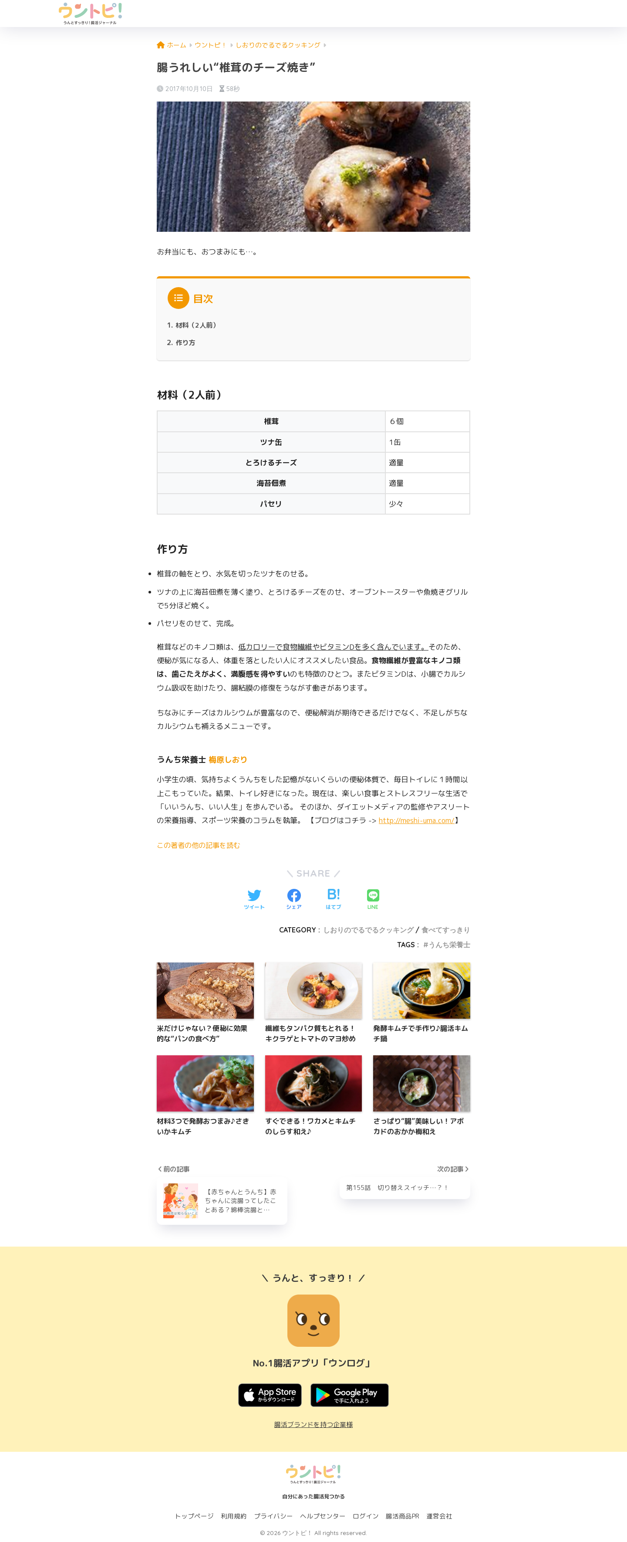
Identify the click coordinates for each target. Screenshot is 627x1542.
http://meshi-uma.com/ (419, 820)
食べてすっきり (445, 929)
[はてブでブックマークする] (333, 900)
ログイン (366, 1516)
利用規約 (234, 1516)
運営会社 (439, 1516)
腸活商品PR (402, 1516)
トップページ (194, 1516)
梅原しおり (229, 759)
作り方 (185, 342)
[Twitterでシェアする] (254, 900)
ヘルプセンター (323, 1516)
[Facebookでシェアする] (294, 900)
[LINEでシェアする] (373, 900)
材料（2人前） (198, 325)
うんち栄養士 (449, 944)
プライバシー (273, 1516)
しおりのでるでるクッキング (368, 929)
